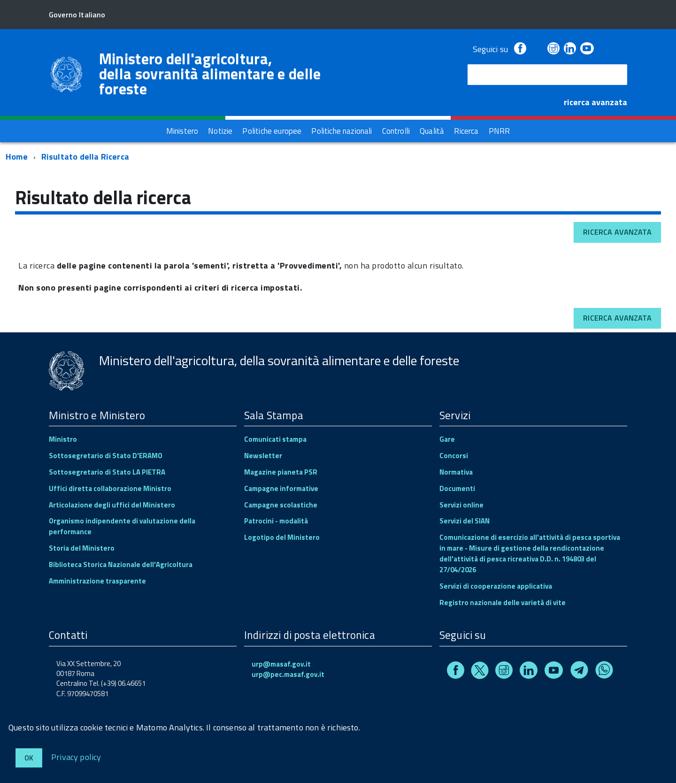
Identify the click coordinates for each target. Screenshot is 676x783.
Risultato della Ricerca (85, 156)
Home (17, 156)
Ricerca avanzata (617, 232)
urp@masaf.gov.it (281, 664)
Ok (28, 757)
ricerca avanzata (595, 102)
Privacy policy (76, 756)
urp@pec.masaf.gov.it (288, 674)
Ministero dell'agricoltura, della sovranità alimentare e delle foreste (210, 73)
